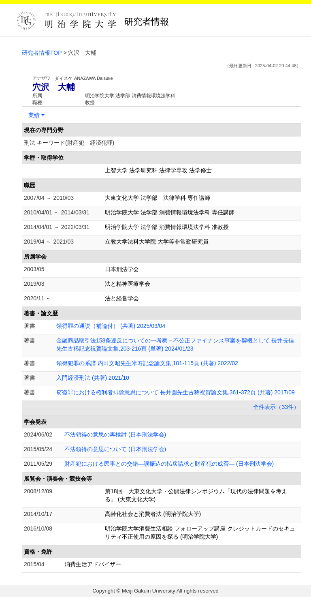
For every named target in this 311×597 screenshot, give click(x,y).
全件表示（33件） (276, 407)
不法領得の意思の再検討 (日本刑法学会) (115, 434)
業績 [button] (34, 115)
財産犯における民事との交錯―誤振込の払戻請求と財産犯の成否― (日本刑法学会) (169, 463)
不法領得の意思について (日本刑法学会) (115, 449)
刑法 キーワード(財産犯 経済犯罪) (69, 142)
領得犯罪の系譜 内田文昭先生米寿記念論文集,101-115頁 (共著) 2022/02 (147, 363)
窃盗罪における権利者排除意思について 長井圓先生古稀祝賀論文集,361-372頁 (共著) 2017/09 (175, 392)
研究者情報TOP (42, 52)
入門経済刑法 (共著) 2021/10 (92, 377)
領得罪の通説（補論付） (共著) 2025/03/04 (110, 326)
